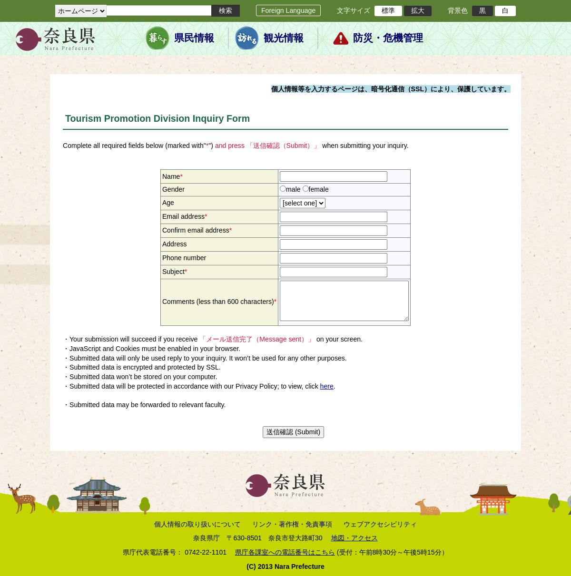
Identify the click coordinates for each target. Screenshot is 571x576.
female (319, 189)
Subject (174, 271)
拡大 (417, 10)
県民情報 (194, 38)
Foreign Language (288, 10)
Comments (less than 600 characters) (219, 301)
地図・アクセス (354, 538)
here (327, 386)
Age (168, 202)
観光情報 (284, 38)
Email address (184, 216)
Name (172, 176)
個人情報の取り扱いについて (197, 524)
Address (174, 244)
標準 (388, 10)
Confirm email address (197, 230)
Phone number (184, 258)
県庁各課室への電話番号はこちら (285, 552)
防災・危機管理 (388, 38)
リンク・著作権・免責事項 (292, 524)
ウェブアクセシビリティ (380, 524)
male (293, 189)
